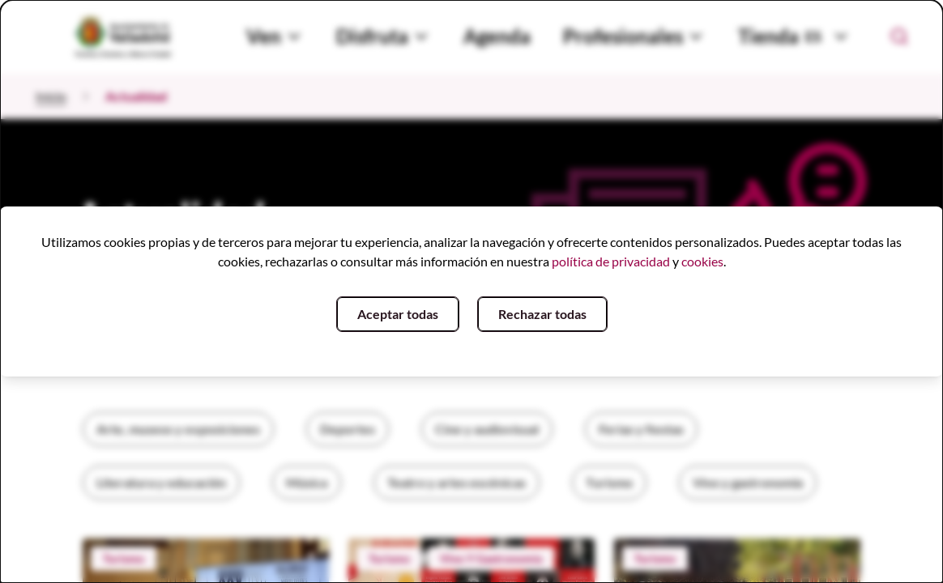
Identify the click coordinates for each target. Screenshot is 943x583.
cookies (702, 261)
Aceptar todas (397, 313)
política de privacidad (611, 261)
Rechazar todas (542, 313)
